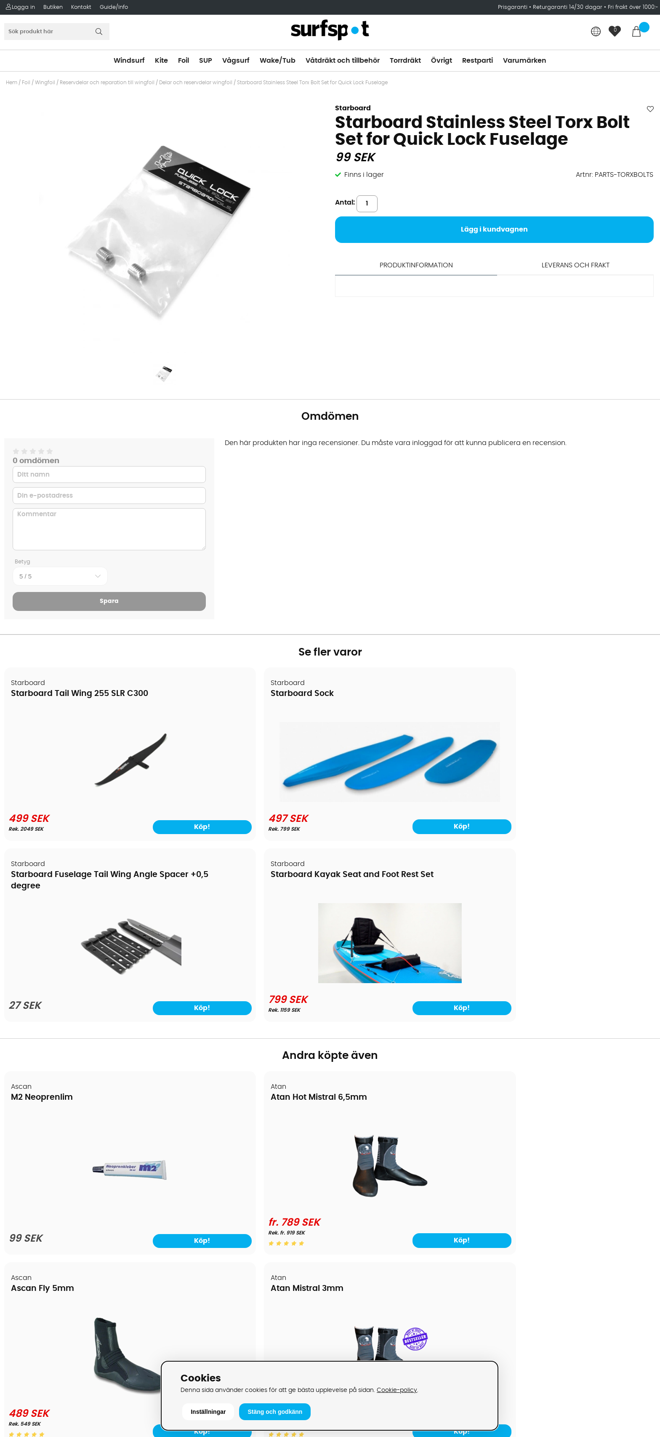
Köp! (291, 826)
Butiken (53, 7)
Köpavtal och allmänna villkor (57, 1142)
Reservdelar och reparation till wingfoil (107, 82)
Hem (11, 82)
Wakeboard (354, 1167)
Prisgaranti (513, 7)
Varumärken (524, 60)
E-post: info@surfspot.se (214, 1357)
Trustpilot (513, 1318)
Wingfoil (45, 82)
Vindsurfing (354, 1129)
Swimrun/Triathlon (365, 1205)
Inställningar (208, 1411)
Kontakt (81, 7)
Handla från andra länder (51, 1180)
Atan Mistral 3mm (542, 916)
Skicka (632, 1175)
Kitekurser (24, 1243)
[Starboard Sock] (248, 782)
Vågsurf (236, 60)
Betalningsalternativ (42, 1155)
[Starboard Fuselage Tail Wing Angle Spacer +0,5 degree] (412, 802)
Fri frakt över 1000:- (633, 7)
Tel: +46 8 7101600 (202, 1344)
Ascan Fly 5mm (372, 916)
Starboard (353, 108)
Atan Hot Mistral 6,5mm (224, 916)
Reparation (26, 1230)
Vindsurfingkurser (37, 1256)
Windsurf (129, 60)
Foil (183, 60)
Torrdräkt (405, 60)
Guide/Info (114, 7)
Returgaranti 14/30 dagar (567, 7)
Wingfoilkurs (28, 1268)
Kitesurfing (352, 1142)
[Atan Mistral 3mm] (577, 1021)
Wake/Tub (277, 60)
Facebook (514, 1276)
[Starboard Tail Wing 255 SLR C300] (83, 800)
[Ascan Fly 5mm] (412, 1021)
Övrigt (441, 60)
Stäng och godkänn (275, 1411)
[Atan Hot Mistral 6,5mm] (247, 1021)
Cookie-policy (397, 1390)
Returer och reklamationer (52, 1192)
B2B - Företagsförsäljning (50, 1205)
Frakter (20, 1167)
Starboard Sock (208, 694)
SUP (205, 60)
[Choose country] (596, 32)
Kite (161, 60)
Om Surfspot (29, 1129)
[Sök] (56, 31)
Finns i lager (364, 174)
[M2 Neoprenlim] (83, 1027)
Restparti (477, 60)
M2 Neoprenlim (42, 916)
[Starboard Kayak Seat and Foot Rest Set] (577, 800)
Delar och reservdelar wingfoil (195, 82)
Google (510, 1235)
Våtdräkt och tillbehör (343, 60)
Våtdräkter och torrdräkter (379, 1192)
